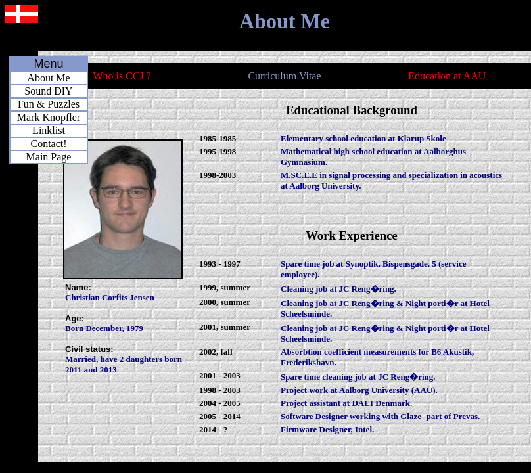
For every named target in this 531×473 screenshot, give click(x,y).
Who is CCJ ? (121, 75)
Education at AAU (447, 75)
